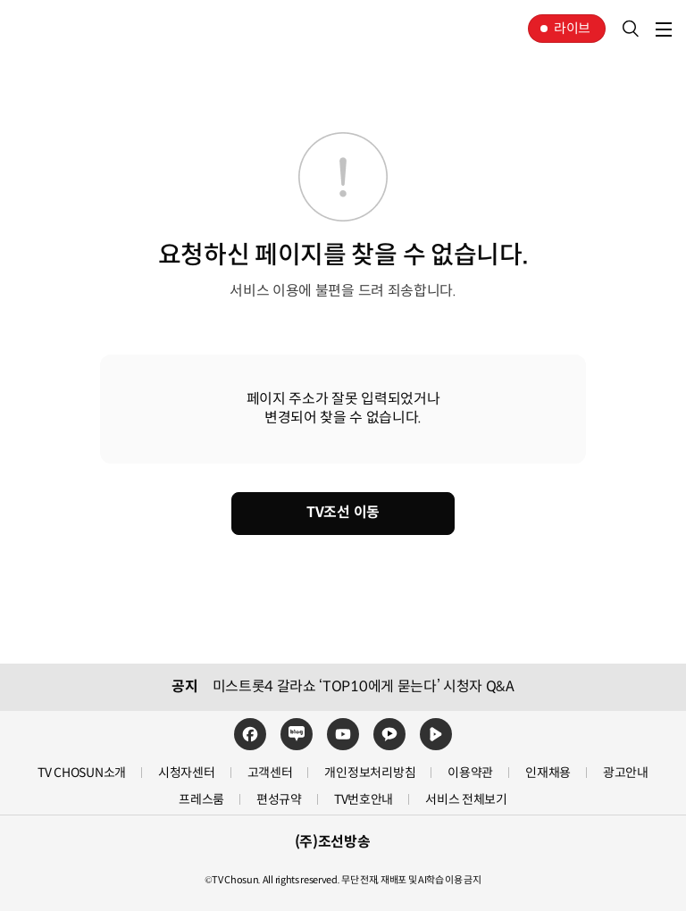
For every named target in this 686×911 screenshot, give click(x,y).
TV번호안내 (363, 799)
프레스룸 (201, 799)
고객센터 (270, 773)
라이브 (572, 28)
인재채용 (548, 773)
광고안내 (625, 773)
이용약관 (470, 773)
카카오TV (389, 734)
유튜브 (343, 734)
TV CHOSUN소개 (82, 773)
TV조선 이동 (343, 512)
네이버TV (436, 734)
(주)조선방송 (333, 842)
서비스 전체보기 (466, 799)
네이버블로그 (296, 734)
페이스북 (250, 734)
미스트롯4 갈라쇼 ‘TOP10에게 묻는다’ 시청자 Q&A (363, 687)
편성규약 (279, 799)
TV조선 (69, 28)
